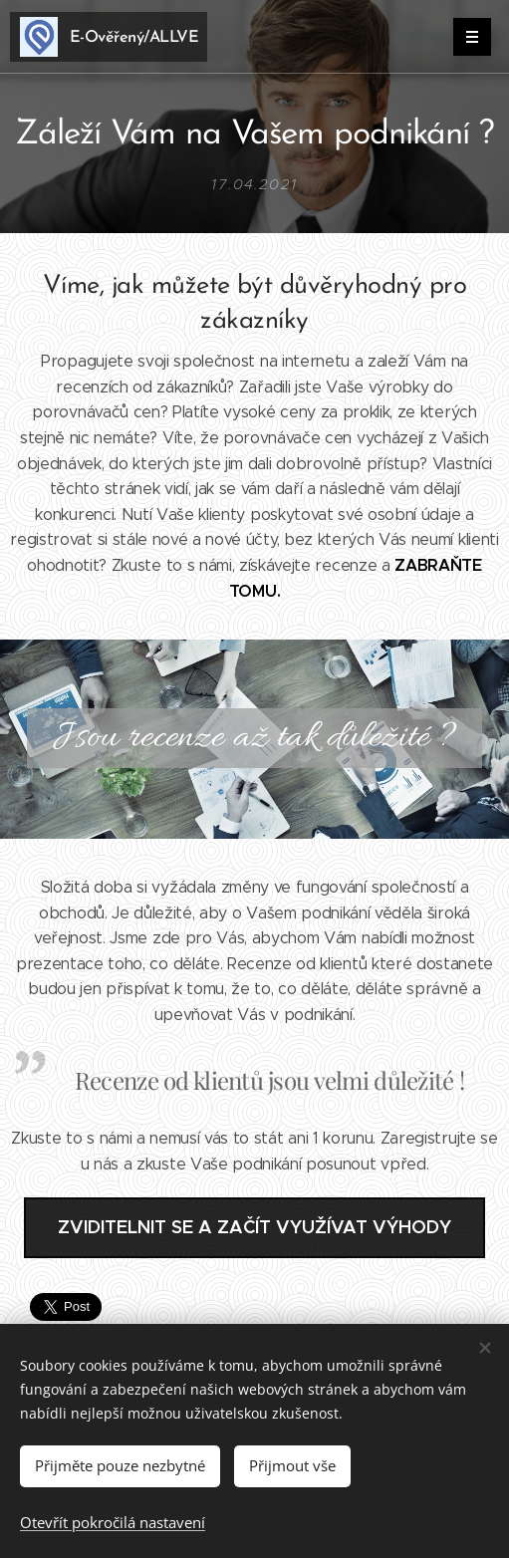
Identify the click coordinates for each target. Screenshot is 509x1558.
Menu (465, 37)
